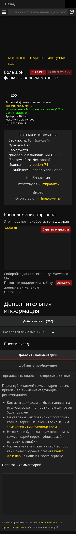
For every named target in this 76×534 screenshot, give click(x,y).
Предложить (50, 198)
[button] (30, 251)
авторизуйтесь (49, 522)
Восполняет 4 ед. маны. (40, 109)
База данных (16, 58)
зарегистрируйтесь (13, 527)
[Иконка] (11, 91)
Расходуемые (55, 58)
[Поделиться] (72, 12)
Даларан (62, 221)
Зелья (12, 64)
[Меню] (4, 12)
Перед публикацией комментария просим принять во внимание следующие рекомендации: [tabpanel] (38, 456)
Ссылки (39, 72)
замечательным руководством (32, 427)
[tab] (38, 321)
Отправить (50, 184)
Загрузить (63, 282)
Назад (10, 4)
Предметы (36, 58)
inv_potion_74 (34, 164)
